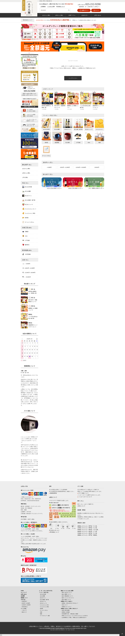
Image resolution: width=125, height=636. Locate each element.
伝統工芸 (27, 227)
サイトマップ (24, 592)
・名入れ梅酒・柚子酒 (44, 599)
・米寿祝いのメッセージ (66, 606)
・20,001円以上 (24, 606)
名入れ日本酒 (27, 187)
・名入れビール (42, 601)
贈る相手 (27, 165)
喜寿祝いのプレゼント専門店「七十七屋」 (88, 529)
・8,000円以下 (24, 601)
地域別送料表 (53, 493)
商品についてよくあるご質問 (67, 590)
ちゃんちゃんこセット (29, 209)
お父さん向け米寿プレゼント (54, 188)
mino (24, 236)
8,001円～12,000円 (65, 167)
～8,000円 (49, 167)
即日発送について (60, 6)
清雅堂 (25, 231)
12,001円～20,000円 (81, 167)
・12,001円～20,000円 (25, 604)
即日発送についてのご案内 (28, 68)
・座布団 (41, 608)
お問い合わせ (97, 15)
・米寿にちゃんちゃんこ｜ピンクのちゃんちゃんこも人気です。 (75, 615)
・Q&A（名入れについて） (66, 592)
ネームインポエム (28, 222)
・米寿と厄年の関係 (65, 610)
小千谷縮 (26, 240)
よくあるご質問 (51, 6)
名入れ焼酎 (26, 191)
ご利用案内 (43, 6)
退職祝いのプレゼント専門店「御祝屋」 (88, 535)
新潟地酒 (27, 250)
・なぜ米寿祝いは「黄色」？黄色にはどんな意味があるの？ (74, 617)
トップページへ (73, 78)
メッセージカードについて (85, 496)
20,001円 (97, 167)
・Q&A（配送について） (66, 599)
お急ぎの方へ (84, 15)
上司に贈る (25, 177)
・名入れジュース (43, 603)
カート (96, 10)
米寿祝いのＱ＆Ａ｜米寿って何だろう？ (69, 608)
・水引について (64, 604)
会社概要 (23, 595)
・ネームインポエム (43, 610)
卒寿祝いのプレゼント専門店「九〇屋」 (88, 533)
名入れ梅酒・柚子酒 (28, 200)
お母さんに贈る (59, 15)
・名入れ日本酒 (42, 594)
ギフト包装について (83, 493)
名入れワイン (27, 196)
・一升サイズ (24, 610)
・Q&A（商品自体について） (67, 595)
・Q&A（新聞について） (66, 594)
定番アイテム (72, 15)
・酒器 (40, 613)
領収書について (24, 597)
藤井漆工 (26, 245)
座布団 (25, 218)
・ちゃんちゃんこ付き (44, 604)
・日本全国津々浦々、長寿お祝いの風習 (69, 613)
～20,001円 (26, 277)
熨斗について (81, 506)
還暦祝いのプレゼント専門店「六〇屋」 (88, 526)
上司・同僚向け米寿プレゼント (96, 188)
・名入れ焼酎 (42, 595)
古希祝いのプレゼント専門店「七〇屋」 (88, 527)
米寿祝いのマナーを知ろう (66, 601)
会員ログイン (83, 10)
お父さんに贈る (46, 15)
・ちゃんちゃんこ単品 (44, 606)
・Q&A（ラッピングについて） (67, 597)
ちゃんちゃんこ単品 (28, 213)
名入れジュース (27, 204)
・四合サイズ (24, 612)
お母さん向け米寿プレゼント (75, 188)
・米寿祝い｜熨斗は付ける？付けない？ (69, 603)
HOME (22, 590)
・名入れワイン (42, 597)
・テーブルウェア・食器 (44, 615)
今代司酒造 (26, 254)
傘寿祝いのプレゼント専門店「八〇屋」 (88, 531)
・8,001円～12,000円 (25, 603)
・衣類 (40, 612)
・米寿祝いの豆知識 (65, 612)
